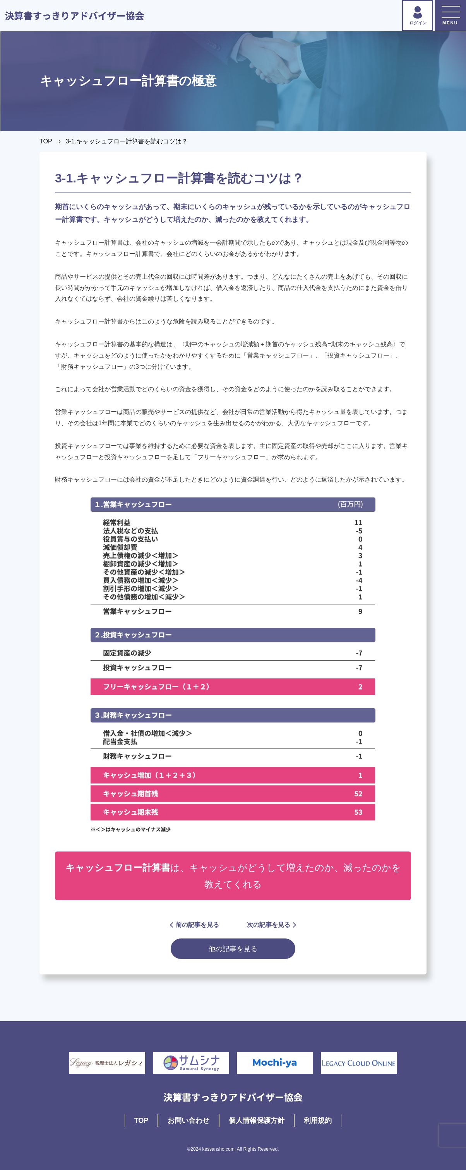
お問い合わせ (188, 1120)
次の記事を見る (271, 924)
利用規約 (318, 1120)
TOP (45, 141)
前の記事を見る (195, 924)
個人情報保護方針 (256, 1120)
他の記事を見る (233, 949)
